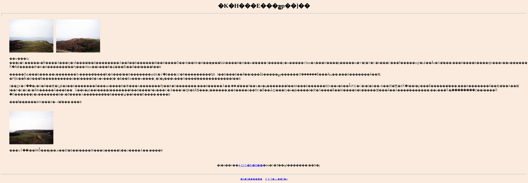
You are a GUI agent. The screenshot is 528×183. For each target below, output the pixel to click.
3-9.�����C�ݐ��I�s (279, 179)
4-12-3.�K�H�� (250, 165)
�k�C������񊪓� (243, 179)
